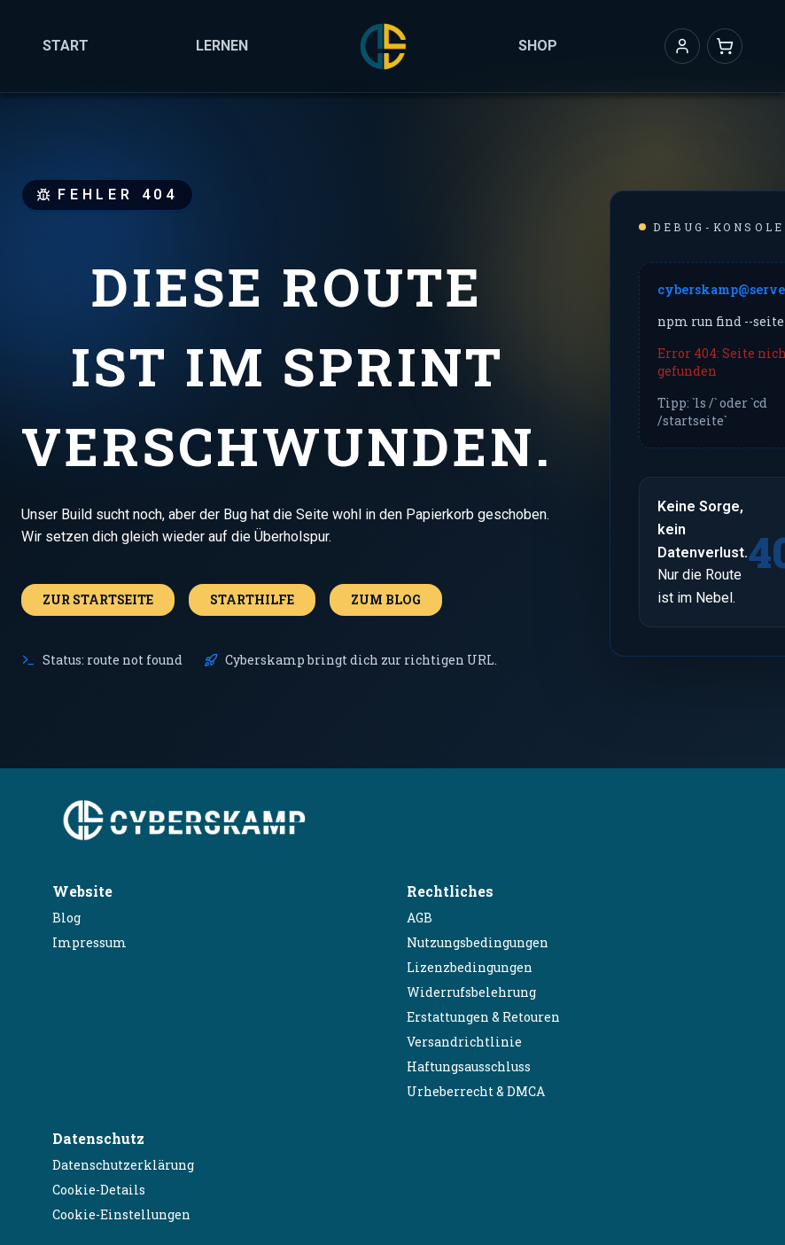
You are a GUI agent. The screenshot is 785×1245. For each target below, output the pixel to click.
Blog (66, 917)
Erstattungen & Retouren (483, 1016)
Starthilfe (252, 599)
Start (66, 45)
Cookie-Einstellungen (121, 1214)
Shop (537, 45)
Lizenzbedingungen (469, 967)
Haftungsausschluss (469, 1066)
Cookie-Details (98, 1189)
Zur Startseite (98, 599)
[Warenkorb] (724, 46)
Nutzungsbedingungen (477, 942)
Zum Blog (386, 599)
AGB (419, 917)
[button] (682, 46)
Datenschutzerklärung (123, 1164)
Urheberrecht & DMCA (476, 1091)
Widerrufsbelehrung (471, 992)
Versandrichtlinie (464, 1041)
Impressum (89, 942)
